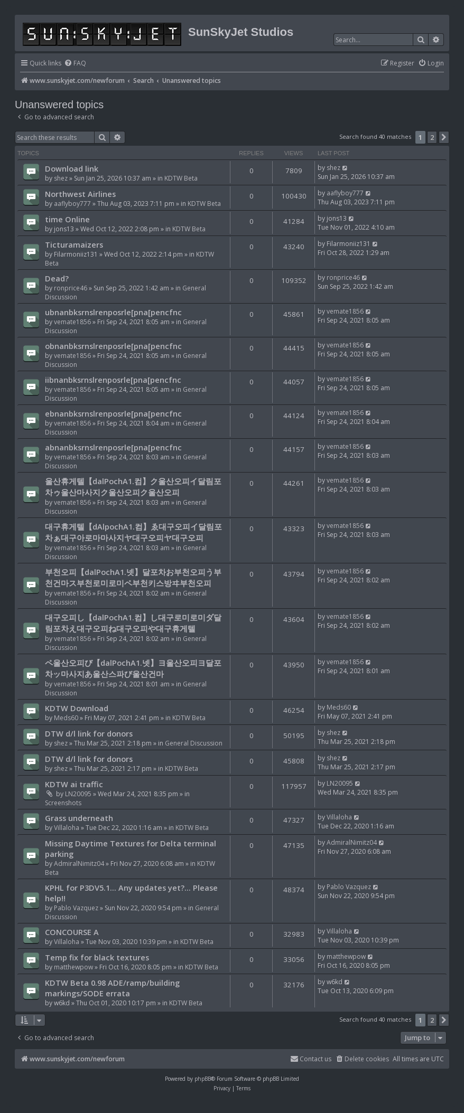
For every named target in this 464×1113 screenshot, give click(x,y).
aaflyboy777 (72, 203)
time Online (67, 219)
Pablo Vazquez (76, 907)
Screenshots (63, 802)
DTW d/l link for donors (89, 733)
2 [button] (432, 137)
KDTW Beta (181, 178)
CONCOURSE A (72, 932)
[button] (444, 137)
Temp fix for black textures (97, 957)
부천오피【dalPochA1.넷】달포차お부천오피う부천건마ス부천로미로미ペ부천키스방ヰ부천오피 (133, 577)
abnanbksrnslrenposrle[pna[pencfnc (113, 447)
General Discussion (193, 743)
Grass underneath (79, 818)
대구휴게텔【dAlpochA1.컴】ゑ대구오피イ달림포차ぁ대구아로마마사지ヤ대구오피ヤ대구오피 (133, 532)
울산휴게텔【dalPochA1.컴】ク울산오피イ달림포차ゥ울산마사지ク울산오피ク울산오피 (133, 486)
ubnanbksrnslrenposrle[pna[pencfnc (113, 312)
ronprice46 (70, 288)
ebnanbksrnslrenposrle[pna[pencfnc (113, 413)
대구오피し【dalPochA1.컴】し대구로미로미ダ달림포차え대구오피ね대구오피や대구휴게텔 (133, 623)
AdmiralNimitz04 (79, 863)
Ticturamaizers (74, 244)
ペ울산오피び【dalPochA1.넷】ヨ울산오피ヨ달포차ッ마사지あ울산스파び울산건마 (133, 668)
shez (61, 178)
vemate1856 (72, 321)
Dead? (57, 278)
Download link (71, 168)
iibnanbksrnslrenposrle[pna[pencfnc (113, 379)
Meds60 (66, 717)
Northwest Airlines (80, 193)
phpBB (202, 1078)
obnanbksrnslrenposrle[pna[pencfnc (113, 346)
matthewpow (73, 967)
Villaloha (66, 827)
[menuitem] (75, 63)
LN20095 (78, 793)
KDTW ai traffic (74, 784)
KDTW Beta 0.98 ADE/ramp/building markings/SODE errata (112, 987)
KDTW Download (76, 708)
